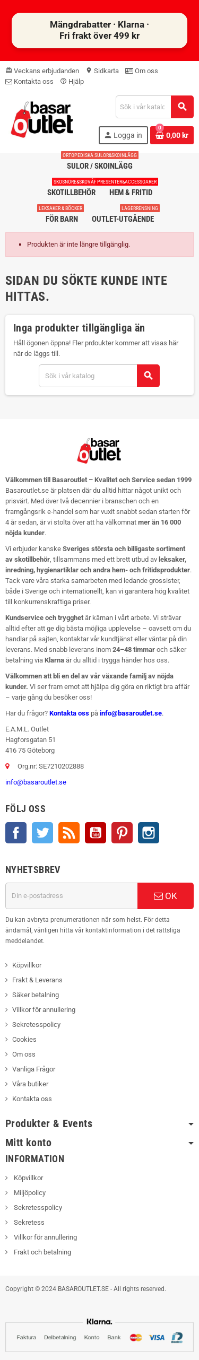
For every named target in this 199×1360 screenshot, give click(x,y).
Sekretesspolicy (36, 1024)
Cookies (24, 1039)
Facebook (16, 832)
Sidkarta (102, 71)
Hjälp (72, 81)
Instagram (148, 832)
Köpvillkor (26, 965)
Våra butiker (30, 1084)
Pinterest (122, 832)
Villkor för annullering (43, 1010)
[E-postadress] (71, 896)
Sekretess (28, 1222)
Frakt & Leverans (37, 980)
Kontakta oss (29, 81)
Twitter (42, 832)
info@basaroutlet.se (131, 713)
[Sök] (154, 106)
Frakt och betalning (41, 1252)
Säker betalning (35, 995)
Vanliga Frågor (33, 1069)
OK (165, 896)
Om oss (141, 71)
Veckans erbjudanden (42, 71)
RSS (69, 832)
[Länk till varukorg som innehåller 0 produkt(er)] (172, 135)
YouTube (95, 832)
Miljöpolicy (29, 1193)
